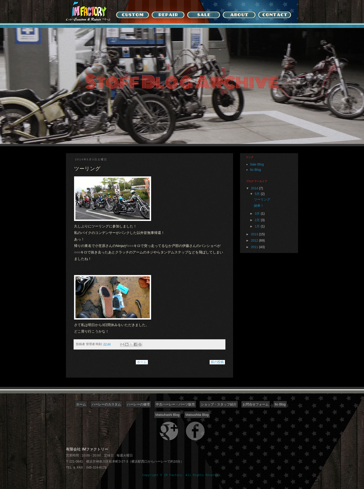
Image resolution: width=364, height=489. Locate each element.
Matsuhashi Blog (167, 415)
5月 (258, 194)
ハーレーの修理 (138, 404)
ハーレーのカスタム (106, 404)
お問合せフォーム (256, 404)
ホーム (142, 362)
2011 (255, 247)
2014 (255, 188)
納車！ (259, 205)
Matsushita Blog (197, 415)
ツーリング (262, 199)
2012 (255, 240)
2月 (258, 220)
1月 (258, 226)
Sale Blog (257, 164)
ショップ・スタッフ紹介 (219, 404)
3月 (258, 213)
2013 (255, 234)
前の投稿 (217, 362)
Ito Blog (255, 170)
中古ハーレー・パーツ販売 (175, 404)
